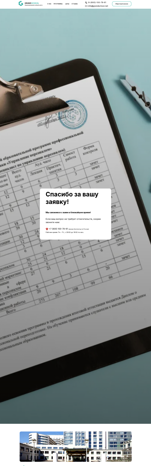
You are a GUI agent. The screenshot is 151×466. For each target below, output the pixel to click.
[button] (121, 3)
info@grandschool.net (98, 6)
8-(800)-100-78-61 (97, 2)
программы (58, 4)
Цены (67, 4)
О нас (49, 4)
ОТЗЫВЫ (75, 4)
